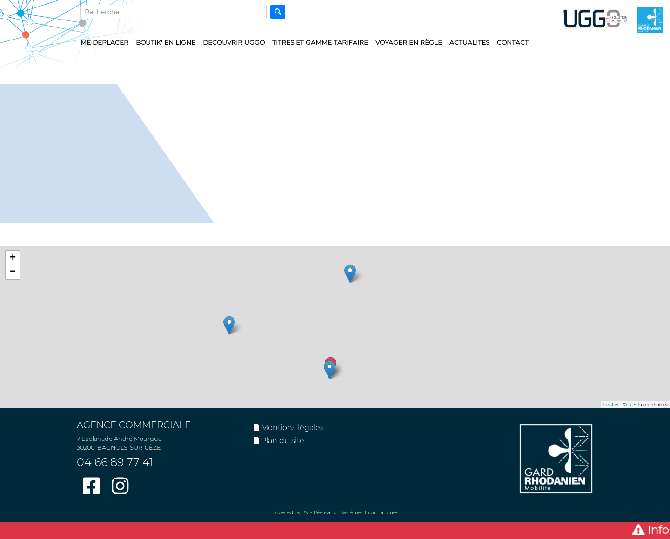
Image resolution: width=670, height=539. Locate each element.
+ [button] (13, 258)
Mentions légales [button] (289, 427)
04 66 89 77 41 (115, 462)
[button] (335, 530)
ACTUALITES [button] (469, 42)
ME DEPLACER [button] (104, 42)
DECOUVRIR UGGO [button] (234, 42)
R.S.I (633, 404)
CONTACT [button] (513, 42)
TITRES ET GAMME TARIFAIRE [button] (320, 42)
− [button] (13, 272)
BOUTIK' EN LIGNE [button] (165, 42)
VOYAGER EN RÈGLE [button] (408, 42)
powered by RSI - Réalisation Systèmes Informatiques (335, 513)
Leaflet (611, 404)
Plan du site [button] (279, 440)
